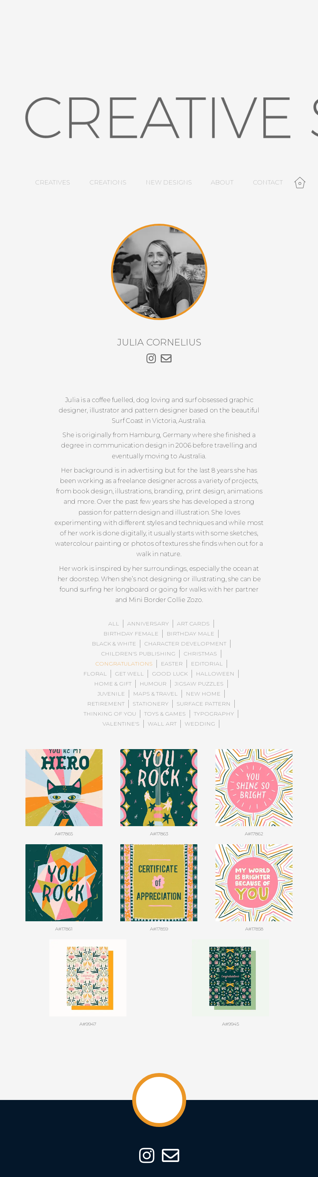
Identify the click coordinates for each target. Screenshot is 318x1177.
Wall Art (162, 723)
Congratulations (124, 663)
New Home (203, 693)
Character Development (185, 643)
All (113, 623)
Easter (172, 663)
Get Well (129, 673)
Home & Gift (112, 683)
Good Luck (170, 673)
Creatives (52, 182)
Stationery (150, 703)
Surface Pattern (204, 703)
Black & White (114, 643)
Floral (95, 673)
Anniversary (148, 623)
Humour (153, 683)
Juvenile (111, 693)
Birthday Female (130, 633)
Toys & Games (165, 713)
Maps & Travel (155, 693)
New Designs (169, 182)
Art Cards (193, 623)
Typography (214, 713)
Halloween (215, 673)
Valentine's (121, 723)
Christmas (200, 653)
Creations (107, 182)
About (222, 182)
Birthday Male (190, 633)
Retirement (106, 703)
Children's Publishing (138, 653)
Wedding (200, 723)
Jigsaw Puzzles (199, 683)
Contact (268, 182)
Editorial (207, 663)
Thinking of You (110, 713)
